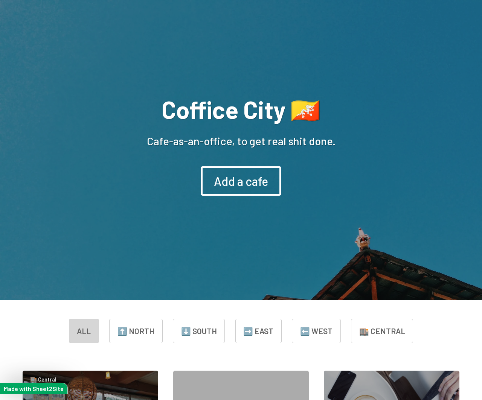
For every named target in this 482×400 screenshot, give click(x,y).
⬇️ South (199, 331)
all (84, 331)
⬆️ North (135, 331)
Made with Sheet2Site (34, 388)
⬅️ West (316, 331)
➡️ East (258, 331)
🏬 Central (382, 331)
